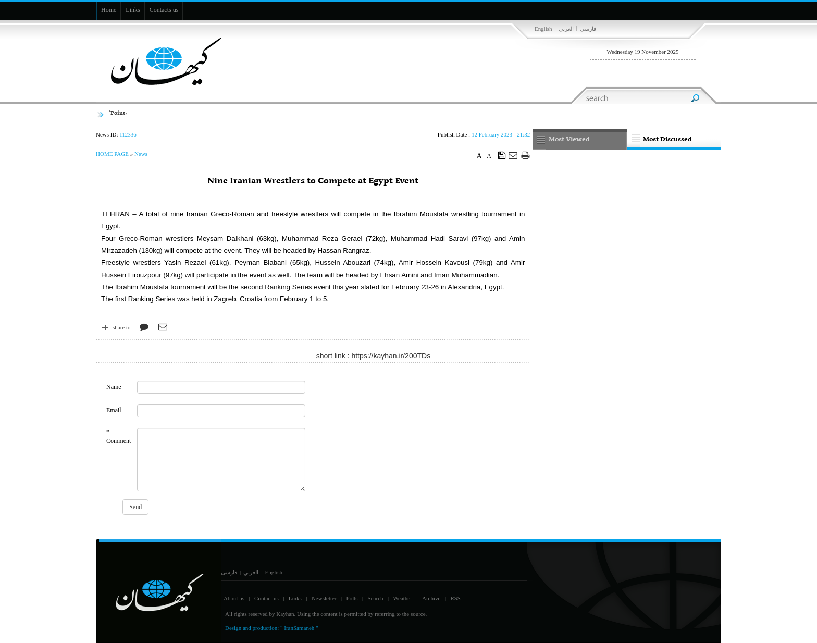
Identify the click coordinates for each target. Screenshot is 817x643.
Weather (402, 598)
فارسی (588, 29)
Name (113, 386)
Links (295, 598)
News (140, 154)
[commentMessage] (221, 459)
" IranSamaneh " (299, 628)
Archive (431, 598)
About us (234, 598)
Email (113, 410)
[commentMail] (221, 410)
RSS (455, 598)
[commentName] (221, 387)
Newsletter (324, 598)
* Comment (118, 436)
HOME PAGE (112, 154)
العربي (566, 29)
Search (375, 598)
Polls (352, 598)
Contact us (266, 598)
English (543, 29)
